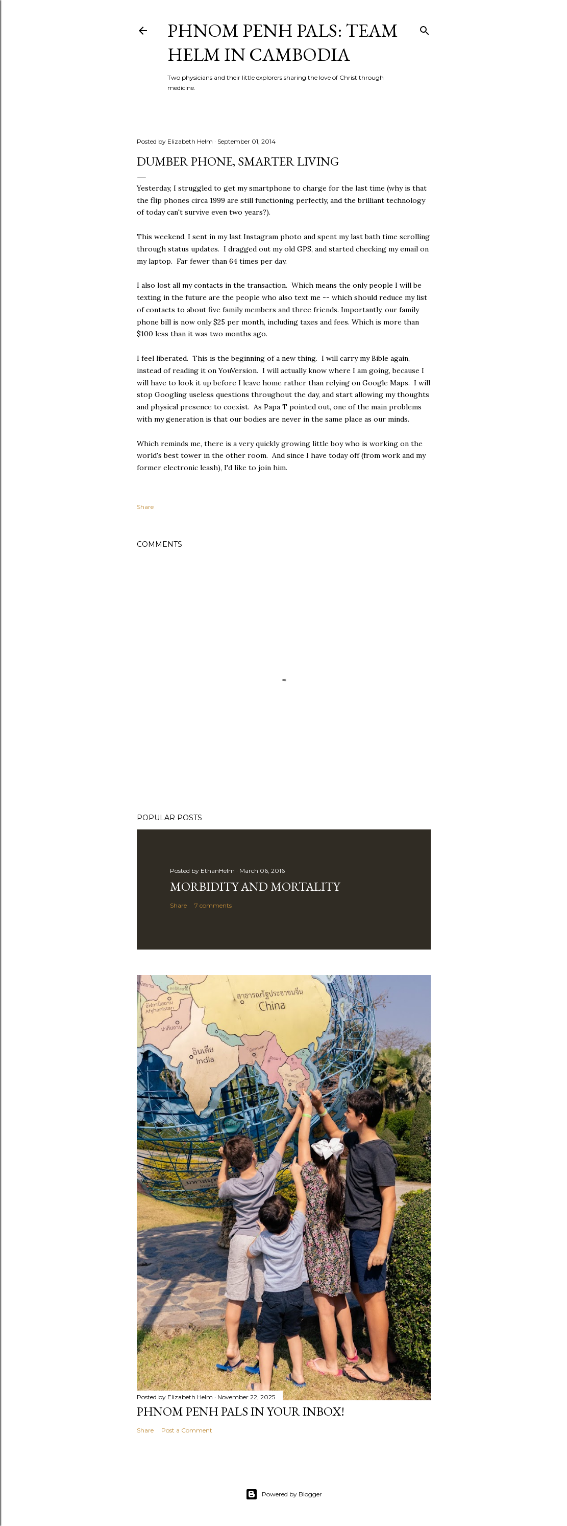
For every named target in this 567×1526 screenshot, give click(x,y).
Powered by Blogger (283, 1494)
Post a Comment (186, 1430)
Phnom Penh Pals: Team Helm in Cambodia (282, 42)
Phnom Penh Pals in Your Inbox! (240, 1411)
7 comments (213, 905)
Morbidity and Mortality (255, 886)
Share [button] (145, 507)
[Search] (424, 28)
